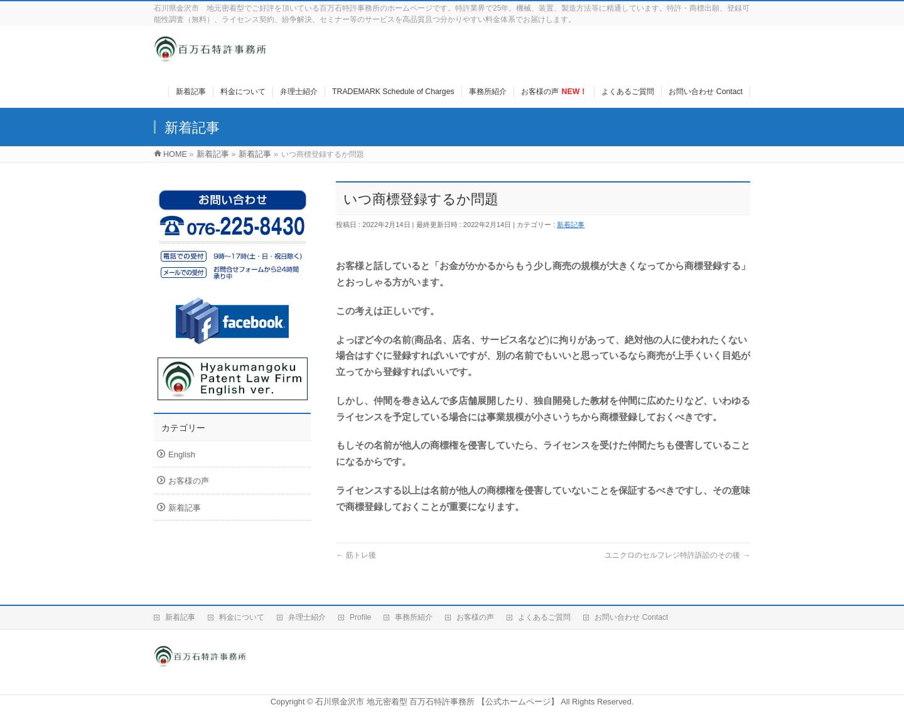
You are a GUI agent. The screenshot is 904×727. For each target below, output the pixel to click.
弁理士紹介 (307, 617)
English (181, 454)
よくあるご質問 (544, 617)
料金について (241, 617)
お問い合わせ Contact (631, 617)
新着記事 (570, 224)
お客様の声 (188, 481)
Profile (360, 617)
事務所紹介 (414, 617)
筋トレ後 (356, 555)
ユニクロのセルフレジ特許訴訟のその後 (677, 555)
